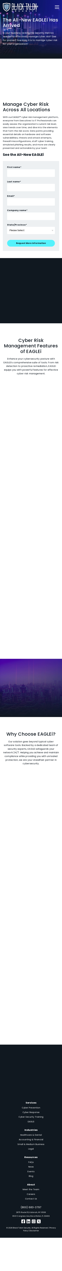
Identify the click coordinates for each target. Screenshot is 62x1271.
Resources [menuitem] (31, 1157)
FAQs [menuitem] (31, 1162)
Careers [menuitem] (31, 1194)
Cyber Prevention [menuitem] (31, 1107)
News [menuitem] (31, 1166)
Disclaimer (34, 1230)
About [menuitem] (31, 1184)
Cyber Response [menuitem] (31, 1112)
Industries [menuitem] (31, 1130)
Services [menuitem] (31, 1102)
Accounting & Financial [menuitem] (31, 1139)
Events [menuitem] (31, 1171)
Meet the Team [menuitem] (31, 1189)
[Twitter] (39, 1222)
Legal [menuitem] (31, 1148)
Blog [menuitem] (31, 1176)
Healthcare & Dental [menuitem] (31, 1135)
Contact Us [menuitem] (31, 1198)
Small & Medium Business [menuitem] (31, 1144)
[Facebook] (23, 1222)
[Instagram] (34, 1222)
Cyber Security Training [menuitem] (31, 1116)
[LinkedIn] (28, 1222)
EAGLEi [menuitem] (31, 1121)
